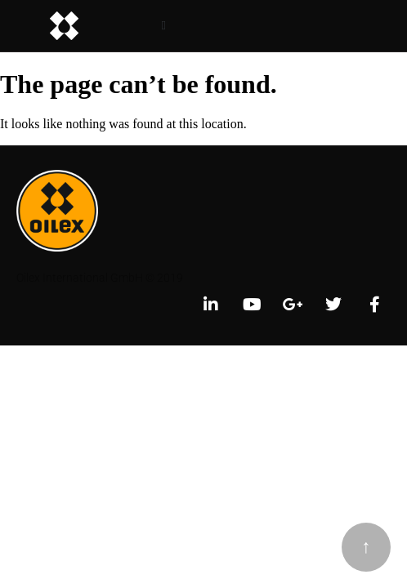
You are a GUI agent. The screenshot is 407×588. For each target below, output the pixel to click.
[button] (164, 25)
